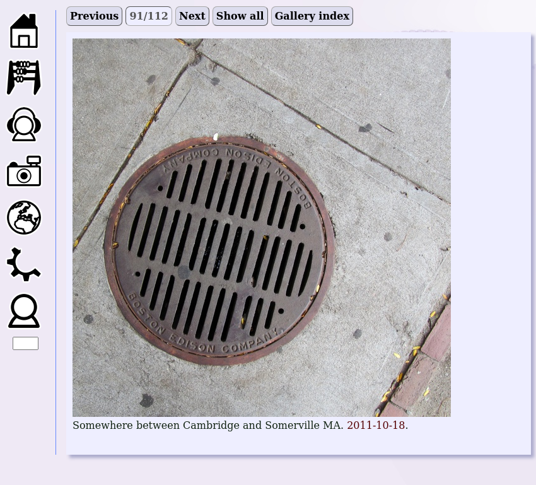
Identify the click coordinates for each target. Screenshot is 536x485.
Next (192, 16)
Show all (240, 16)
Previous (94, 16)
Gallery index (312, 16)
